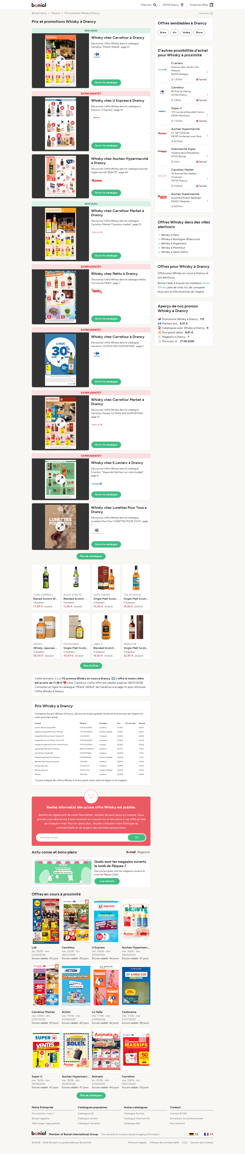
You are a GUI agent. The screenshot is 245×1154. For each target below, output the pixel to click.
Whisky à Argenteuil (172, 243)
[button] (91, 58)
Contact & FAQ (178, 1113)
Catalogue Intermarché (137, 1118)
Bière (163, 32)
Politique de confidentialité (164, 1142)
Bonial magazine (41, 1118)
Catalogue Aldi (132, 1123)
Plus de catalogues (91, 556)
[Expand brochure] (60, 60)
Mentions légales (137, 1142)
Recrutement (177, 1123)
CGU (184, 1142)
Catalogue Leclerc (88, 1118)
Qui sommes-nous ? (43, 1113)
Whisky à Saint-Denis (173, 252)
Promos (56, 13)
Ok (136, 837)
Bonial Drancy (39, 13)
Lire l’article (107, 881)
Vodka (186, 32)
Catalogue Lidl (85, 1113)
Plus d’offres (91, 665)
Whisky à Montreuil (171, 247)
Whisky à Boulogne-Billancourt (179, 239)
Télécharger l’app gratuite (46, 1123)
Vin (174, 32)
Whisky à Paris (168, 235)
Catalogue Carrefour (89, 1123)
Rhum (199, 32)
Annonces (206, 13)
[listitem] (46, 587)
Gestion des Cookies (201, 1142)
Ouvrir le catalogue (106, 82)
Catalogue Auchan (134, 1113)
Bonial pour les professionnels (186, 1118)
